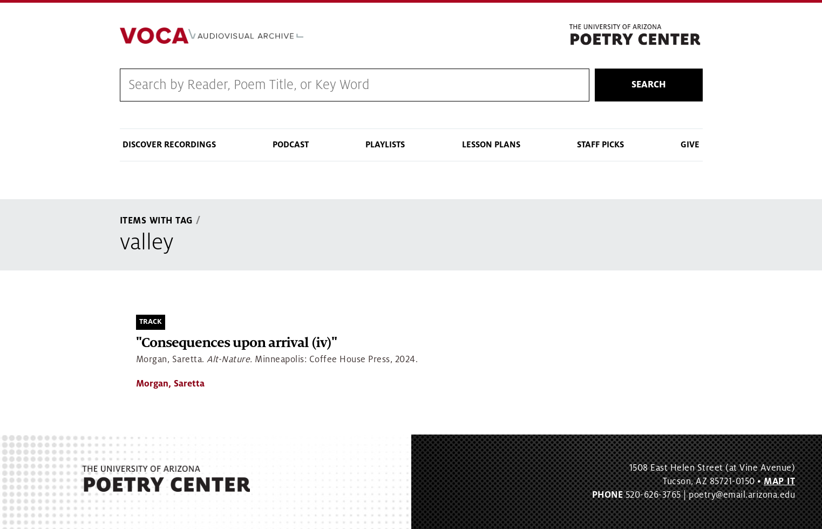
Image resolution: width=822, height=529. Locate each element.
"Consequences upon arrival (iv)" (236, 343)
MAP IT (779, 481)
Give (690, 144)
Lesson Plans (491, 144)
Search (648, 85)
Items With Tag (156, 221)
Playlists (385, 144)
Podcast (291, 144)
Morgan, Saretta (170, 384)
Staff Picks (600, 144)
